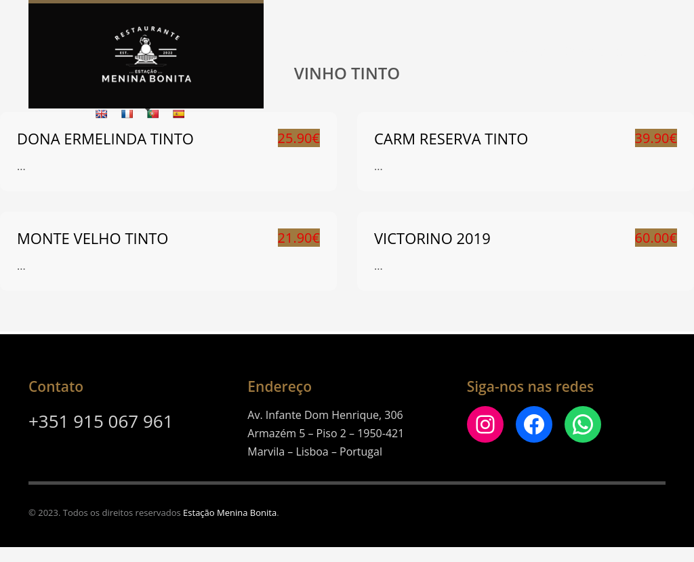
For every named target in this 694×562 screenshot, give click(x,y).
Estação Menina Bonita (230, 512)
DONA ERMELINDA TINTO (105, 138)
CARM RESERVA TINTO (451, 138)
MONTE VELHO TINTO (92, 238)
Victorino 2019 (432, 238)
